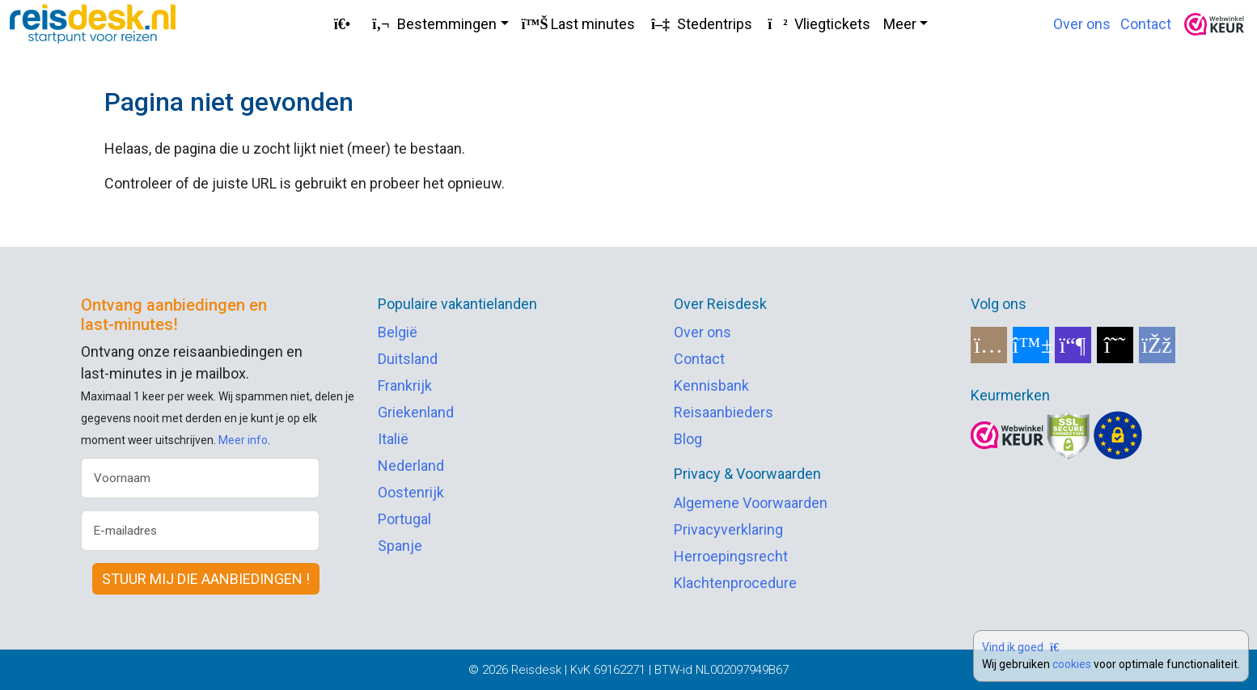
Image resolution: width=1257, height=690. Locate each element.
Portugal (404, 518)
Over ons (1082, 23)
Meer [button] (899, 23)
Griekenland (416, 412)
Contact (1145, 23)
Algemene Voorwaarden (750, 502)
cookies (1071, 664)
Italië (393, 438)
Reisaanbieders (723, 412)
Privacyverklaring (728, 529)
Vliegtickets (817, 23)
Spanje (400, 545)
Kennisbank (711, 385)
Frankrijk (405, 385)
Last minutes (578, 23)
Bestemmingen (432, 23)
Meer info (243, 440)
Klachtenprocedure (735, 582)
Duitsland (408, 358)
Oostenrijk (411, 492)
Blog (688, 438)
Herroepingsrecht (731, 556)
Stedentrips (700, 23)
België (397, 332)
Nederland (411, 465)
